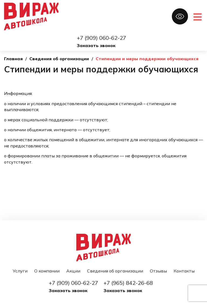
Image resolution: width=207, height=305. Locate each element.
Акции (73, 271)
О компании (47, 271)
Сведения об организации (115, 271)
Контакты (184, 271)
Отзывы (158, 271)
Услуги (20, 271)
